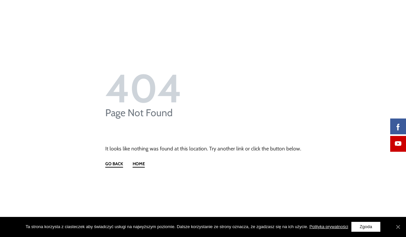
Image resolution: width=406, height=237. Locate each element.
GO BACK (114, 164)
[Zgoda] (397, 227)
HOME (139, 164)
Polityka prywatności (328, 226)
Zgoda (366, 226)
